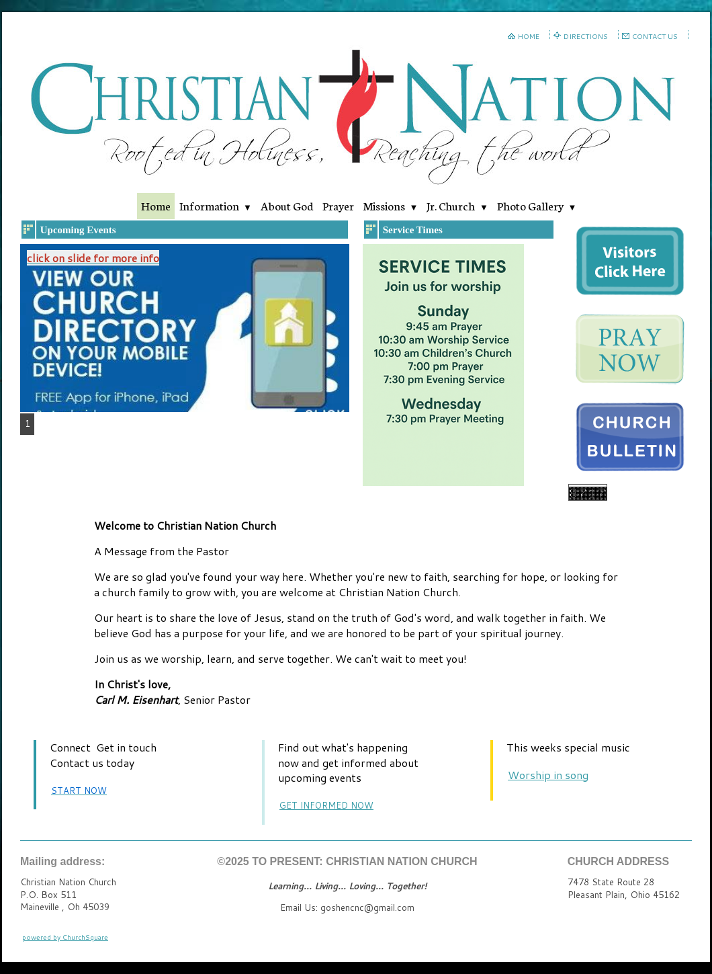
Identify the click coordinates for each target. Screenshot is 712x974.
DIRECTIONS (586, 36)
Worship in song (548, 774)
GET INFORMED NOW (326, 805)
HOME (528, 36)
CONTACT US (655, 36)
